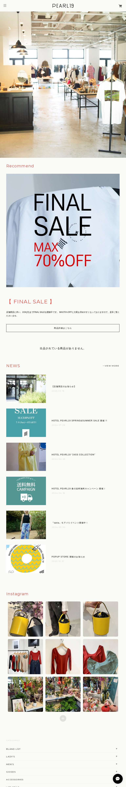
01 (110, 151)
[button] (25, 619)
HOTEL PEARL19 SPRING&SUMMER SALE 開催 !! (79, 421)
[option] (63, 84)
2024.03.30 (59, 527)
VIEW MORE (112, 366)
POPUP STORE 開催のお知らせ (68, 557)
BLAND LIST (13, 749)
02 (114, 151)
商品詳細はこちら (63, 328)
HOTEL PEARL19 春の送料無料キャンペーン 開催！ (79, 489)
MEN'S (10, 764)
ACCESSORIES (14, 779)
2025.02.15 (58, 391)
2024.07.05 (58, 425)
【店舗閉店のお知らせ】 (64, 386)
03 (119, 151)
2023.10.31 (58, 561)
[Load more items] (63, 718)
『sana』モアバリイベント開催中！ (70, 523)
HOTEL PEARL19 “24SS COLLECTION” (73, 455)
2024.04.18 (58, 493)
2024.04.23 (58, 459)
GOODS (11, 772)
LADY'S (10, 756)
